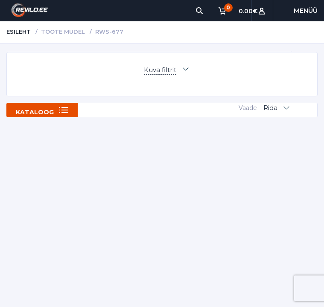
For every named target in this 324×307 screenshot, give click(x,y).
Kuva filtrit (160, 70)
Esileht (18, 31)
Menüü (306, 10)
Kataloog (35, 112)
